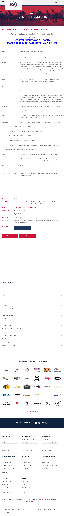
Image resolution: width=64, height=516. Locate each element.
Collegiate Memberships (28, 445)
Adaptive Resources (7, 487)
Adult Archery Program (48, 450)
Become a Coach (46, 462)
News (3, 439)
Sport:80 (58, 511)
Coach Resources (47, 460)
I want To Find (48, 3)
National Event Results (32, 309)
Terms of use (15, 511)
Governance (25, 481)
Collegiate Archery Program (50, 448)
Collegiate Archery (27, 465)
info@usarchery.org (47, 499)
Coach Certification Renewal (50, 465)
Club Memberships (26, 442)
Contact (31, 501)
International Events (32, 319)
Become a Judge (46, 468)
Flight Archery (32, 342)
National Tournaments (32, 315)
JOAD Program (46, 445)
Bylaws (24, 484)
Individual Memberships (28, 439)
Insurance (24, 448)
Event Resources (32, 302)
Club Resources (6, 484)
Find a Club (45, 439)
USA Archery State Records (32, 345)
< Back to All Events (8, 282)
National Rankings (7, 462)
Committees (25, 490)
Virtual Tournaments (32, 325)
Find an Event (32, 295)
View (22, 228)
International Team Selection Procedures (9, 471)
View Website (10, 235)
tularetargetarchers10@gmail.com (25, 207)
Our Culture (5, 460)
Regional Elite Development (9, 468)
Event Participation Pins (32, 299)
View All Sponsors (32, 411)
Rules (32, 322)
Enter (27, 235)
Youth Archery (26, 460)
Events (38, 3)
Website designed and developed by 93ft (48, 509)
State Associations (27, 450)
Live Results (32, 305)
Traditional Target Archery (32, 335)
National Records (32, 312)
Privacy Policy (8, 511)
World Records (32, 339)
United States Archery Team (9, 465)
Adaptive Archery (26, 468)
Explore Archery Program (49, 442)
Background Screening (48, 471)
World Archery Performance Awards (32, 329)
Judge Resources (6, 490)
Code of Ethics (26, 487)
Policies (24, 492)
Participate (27, 3)
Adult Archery (26, 462)
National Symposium (7, 450)
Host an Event (32, 332)
